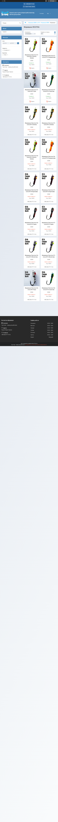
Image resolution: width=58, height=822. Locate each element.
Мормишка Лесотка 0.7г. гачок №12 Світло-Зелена (31, 56)
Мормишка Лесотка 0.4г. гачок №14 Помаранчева (48, 157)
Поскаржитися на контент (30, 344)
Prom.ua (35, 343)
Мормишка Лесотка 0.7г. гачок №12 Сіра (31, 90)
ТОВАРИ (4, 31)
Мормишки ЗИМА (45, 22)
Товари (40, 13)
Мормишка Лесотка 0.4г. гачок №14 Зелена (31, 123)
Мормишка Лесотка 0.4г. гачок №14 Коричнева (31, 190)
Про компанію (49, 13)
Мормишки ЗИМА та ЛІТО (34, 22)
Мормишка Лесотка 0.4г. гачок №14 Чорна (31, 223)
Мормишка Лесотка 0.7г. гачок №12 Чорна (48, 223)
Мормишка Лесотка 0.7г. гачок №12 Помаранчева (48, 56)
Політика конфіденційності (41, 344)
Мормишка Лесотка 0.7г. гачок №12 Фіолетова (48, 256)
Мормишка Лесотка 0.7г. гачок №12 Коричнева (48, 190)
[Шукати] (20, 23)
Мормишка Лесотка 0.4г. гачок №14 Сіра (31, 288)
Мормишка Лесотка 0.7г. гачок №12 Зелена (48, 123)
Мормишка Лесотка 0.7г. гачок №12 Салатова (48, 90)
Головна (33, 13)
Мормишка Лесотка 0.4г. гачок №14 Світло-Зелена (31, 157)
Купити (32, 68)
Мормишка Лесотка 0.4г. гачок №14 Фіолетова (31, 256)
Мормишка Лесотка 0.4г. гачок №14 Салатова (48, 288)
